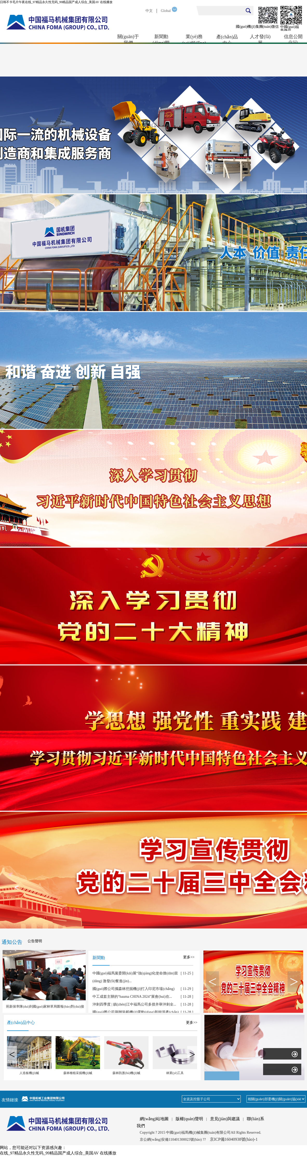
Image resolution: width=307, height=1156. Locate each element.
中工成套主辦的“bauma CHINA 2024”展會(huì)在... (132, 997)
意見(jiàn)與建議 (225, 1119)
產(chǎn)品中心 (227, 39)
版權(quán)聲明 (189, 1119)
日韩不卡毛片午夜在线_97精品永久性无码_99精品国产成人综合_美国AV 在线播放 (56, 2)
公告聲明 (35, 941)
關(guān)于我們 (128, 39)
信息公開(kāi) (293, 39)
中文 (149, 11)
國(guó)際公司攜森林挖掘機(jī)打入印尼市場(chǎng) (133, 989)
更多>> (189, 957)
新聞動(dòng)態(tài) (161, 39)
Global (166, 11)
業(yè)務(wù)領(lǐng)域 (194, 39)
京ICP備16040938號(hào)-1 (234, 1139)
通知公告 (12, 942)
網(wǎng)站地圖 (154, 1119)
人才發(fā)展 (260, 39)
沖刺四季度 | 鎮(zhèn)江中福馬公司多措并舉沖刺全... (134, 1004)
